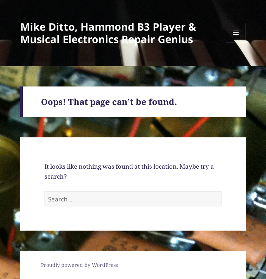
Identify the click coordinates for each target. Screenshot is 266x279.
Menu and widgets (236, 42)
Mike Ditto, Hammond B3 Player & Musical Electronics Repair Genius (108, 33)
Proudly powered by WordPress (79, 265)
